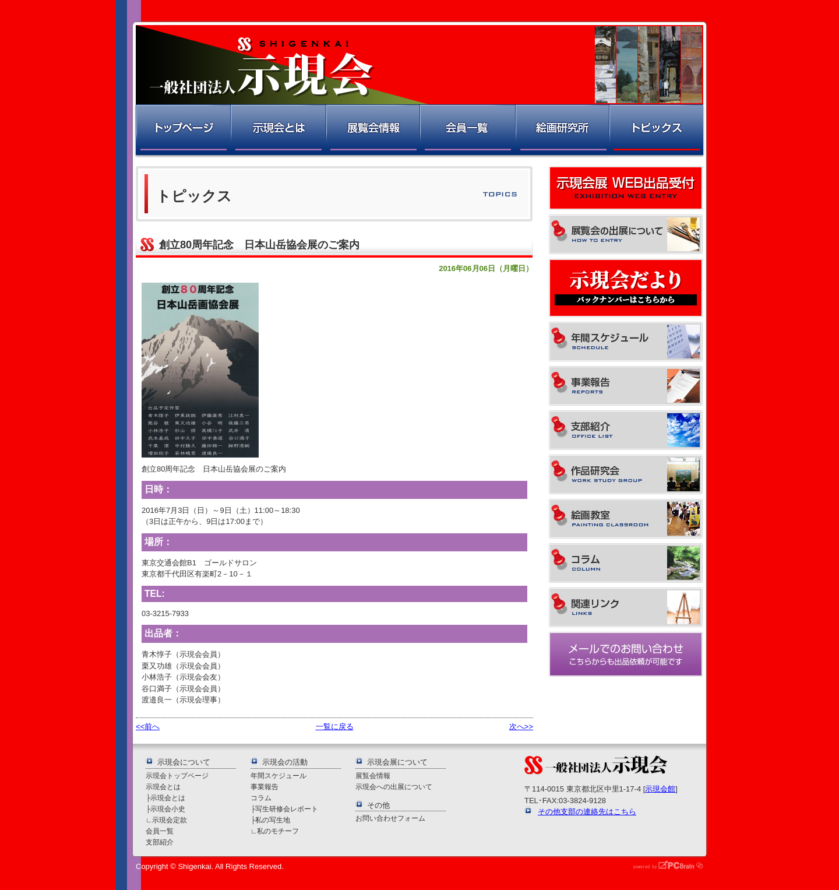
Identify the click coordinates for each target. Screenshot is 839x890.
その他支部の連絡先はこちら (587, 811)
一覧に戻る (335, 726)
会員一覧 (467, 130)
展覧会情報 (372, 130)
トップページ (182, 130)
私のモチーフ (278, 831)
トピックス (657, 130)
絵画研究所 (561, 130)
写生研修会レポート (286, 808)
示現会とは (277, 130)
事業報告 (265, 786)
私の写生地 (272, 820)
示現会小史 (167, 808)
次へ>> (521, 726)
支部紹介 (160, 842)
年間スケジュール (278, 775)
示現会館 (660, 789)
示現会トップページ (177, 775)
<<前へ (148, 726)
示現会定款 (169, 820)
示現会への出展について (393, 786)
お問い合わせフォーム (390, 818)
